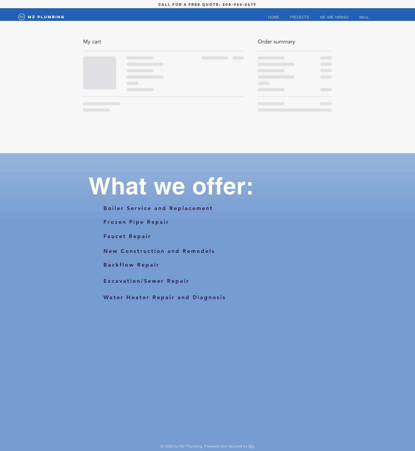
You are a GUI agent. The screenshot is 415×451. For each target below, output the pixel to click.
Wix (251, 446)
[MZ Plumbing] (46, 17)
